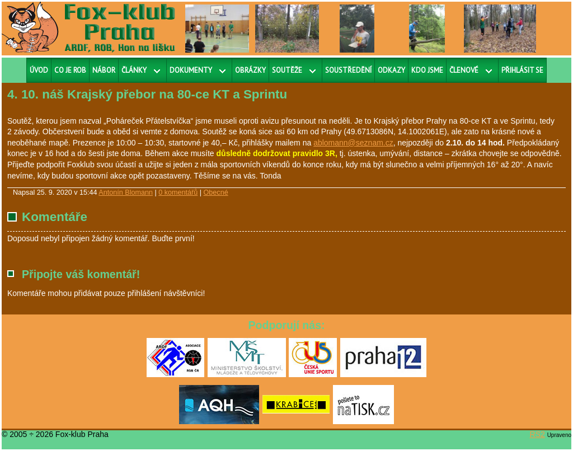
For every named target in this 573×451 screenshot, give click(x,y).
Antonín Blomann (125, 192)
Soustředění (348, 70)
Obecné (216, 192)
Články (134, 70)
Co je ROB (70, 70)
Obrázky (250, 70)
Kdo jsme (427, 70)
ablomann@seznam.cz (353, 142)
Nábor (103, 70)
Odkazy (391, 70)
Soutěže (287, 70)
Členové (463, 70)
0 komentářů (178, 192)
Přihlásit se (522, 70)
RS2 (537, 434)
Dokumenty (191, 70)
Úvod (39, 70)
